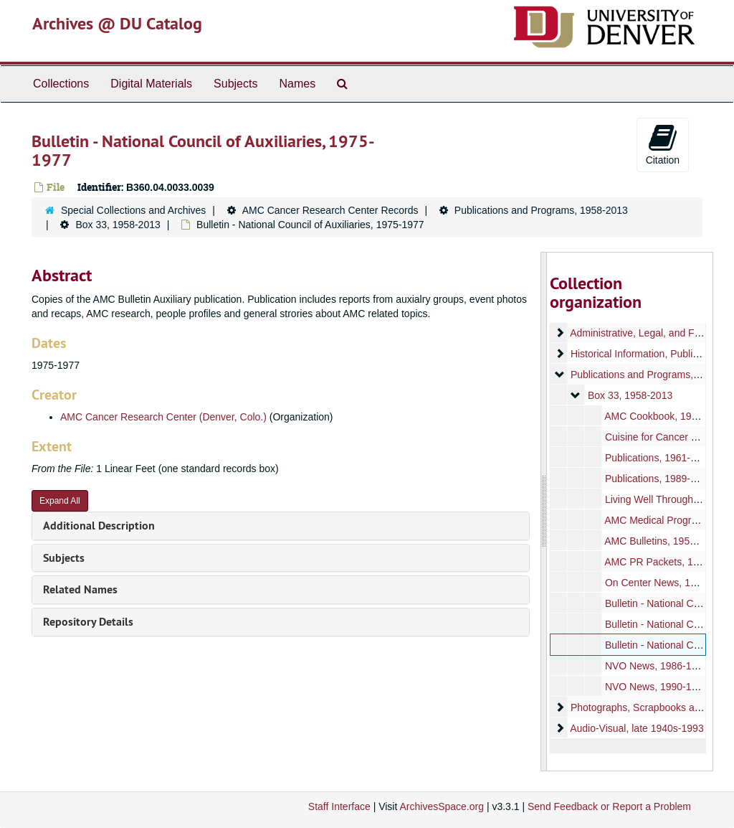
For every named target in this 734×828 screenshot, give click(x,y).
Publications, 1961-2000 (658, 458)
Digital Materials (151, 83)
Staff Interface (339, 806)
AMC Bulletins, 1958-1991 (662, 541)
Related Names (80, 589)
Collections (61, 83)
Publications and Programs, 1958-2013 (541, 210)
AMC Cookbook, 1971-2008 (666, 416)
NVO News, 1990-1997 (655, 686)
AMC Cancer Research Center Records (330, 210)
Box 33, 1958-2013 (117, 224)
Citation (663, 144)
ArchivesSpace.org (441, 806)
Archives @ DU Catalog (117, 23)
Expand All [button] (59, 501)
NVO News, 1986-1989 (655, 666)
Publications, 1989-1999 (658, 478)
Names (297, 83)
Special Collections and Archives (133, 210)
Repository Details (88, 621)
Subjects (235, 83)
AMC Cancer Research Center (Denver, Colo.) (163, 417)
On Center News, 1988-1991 (668, 582)
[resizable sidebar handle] (544, 512)
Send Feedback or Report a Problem (609, 806)
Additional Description (99, 525)
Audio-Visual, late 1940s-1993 (637, 728)
